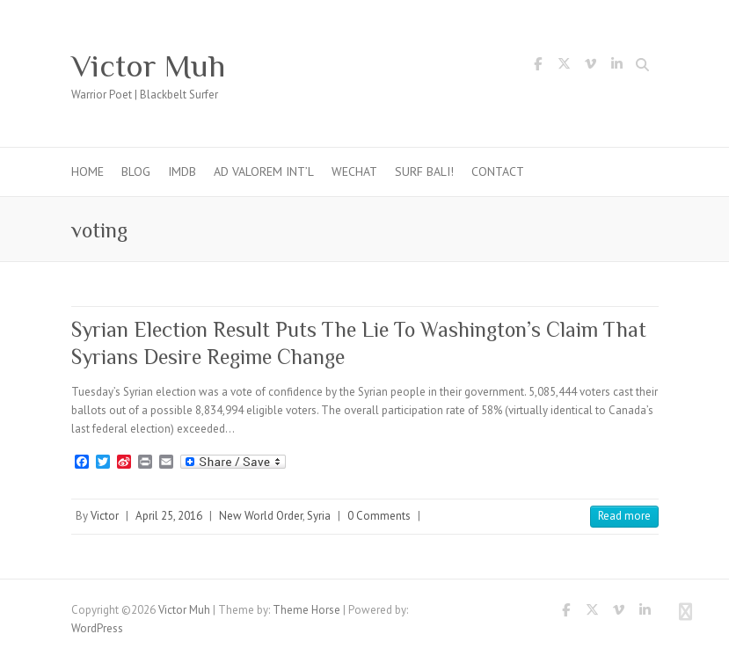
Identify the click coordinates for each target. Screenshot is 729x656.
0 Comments (379, 515)
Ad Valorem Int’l (264, 171)
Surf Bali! (424, 171)
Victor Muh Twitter (564, 67)
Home (87, 171)
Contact (497, 171)
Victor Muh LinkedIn (617, 67)
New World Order (261, 515)
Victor (105, 515)
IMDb (182, 171)
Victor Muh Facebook (538, 67)
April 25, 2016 (168, 515)
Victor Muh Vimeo (591, 67)
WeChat (354, 171)
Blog (135, 171)
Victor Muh (148, 66)
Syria (319, 515)
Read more (624, 515)
